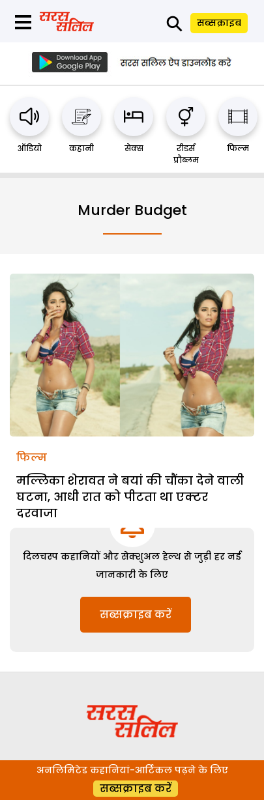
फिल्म (238, 148)
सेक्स (134, 148)
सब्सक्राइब (219, 22)
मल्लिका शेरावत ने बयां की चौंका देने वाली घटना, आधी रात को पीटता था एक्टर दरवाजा (130, 496)
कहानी (81, 148)
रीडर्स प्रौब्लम (186, 154)
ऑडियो (30, 148)
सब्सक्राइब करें (135, 614)
